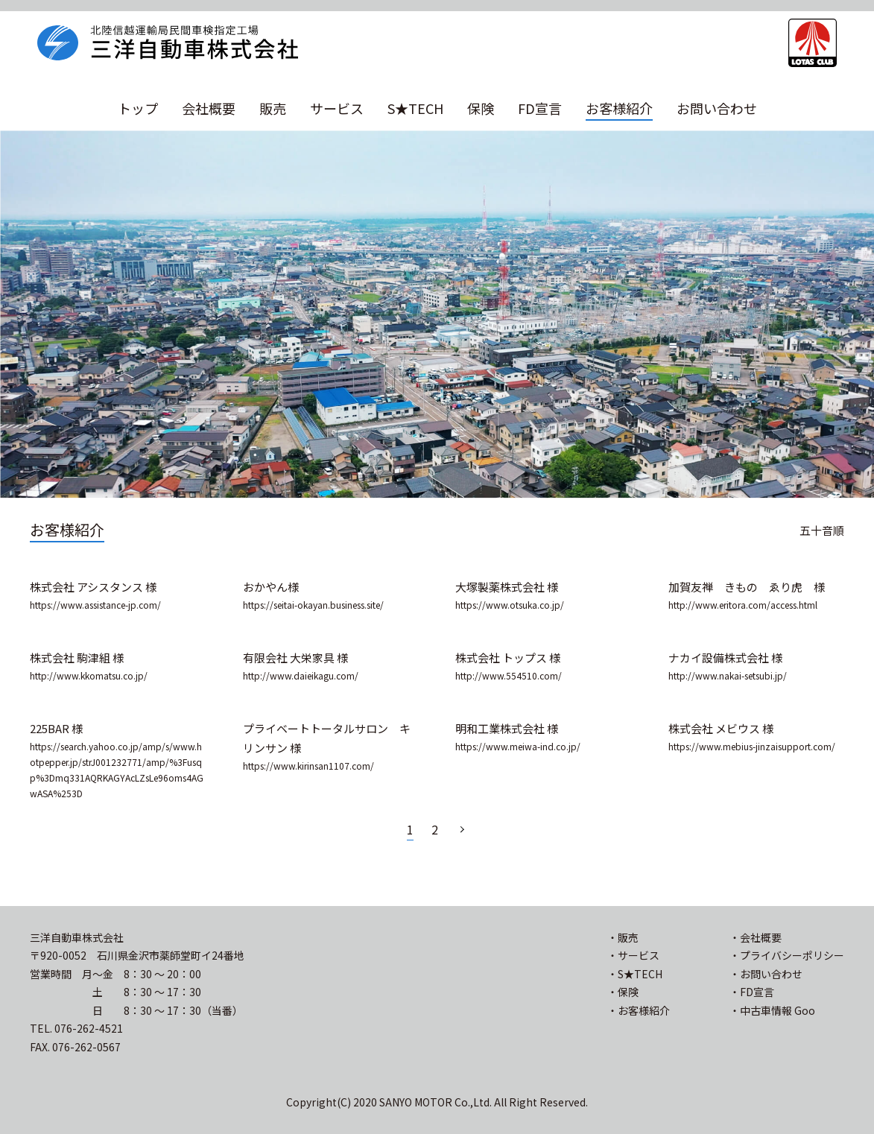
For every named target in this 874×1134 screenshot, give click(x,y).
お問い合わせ (717, 108)
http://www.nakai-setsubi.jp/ (727, 675)
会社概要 (208, 108)
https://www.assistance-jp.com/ (95, 604)
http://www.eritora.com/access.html (742, 604)
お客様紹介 (619, 108)
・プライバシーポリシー (786, 955)
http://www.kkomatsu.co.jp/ (89, 675)
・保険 (623, 991)
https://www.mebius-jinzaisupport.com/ (751, 746)
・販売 (623, 937)
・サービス (633, 955)
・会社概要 (755, 937)
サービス (337, 108)
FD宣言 (540, 108)
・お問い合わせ (765, 973)
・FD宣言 (751, 991)
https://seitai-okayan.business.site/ (313, 604)
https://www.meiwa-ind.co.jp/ (517, 746)
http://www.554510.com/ (508, 675)
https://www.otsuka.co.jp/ (509, 604)
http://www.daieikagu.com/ (300, 675)
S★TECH (415, 108)
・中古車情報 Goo (772, 1010)
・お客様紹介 (638, 1010)
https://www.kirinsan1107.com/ (308, 765)
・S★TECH (634, 973)
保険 (480, 108)
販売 (272, 108)
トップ (138, 108)
